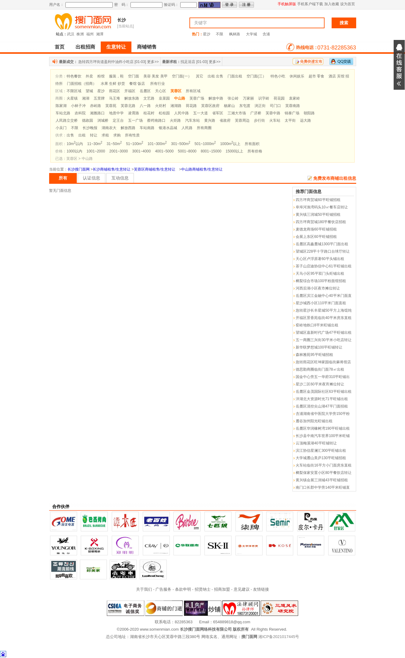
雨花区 (114, 91)
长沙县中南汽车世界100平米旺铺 (323, 436)
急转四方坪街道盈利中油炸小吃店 (106, 62)
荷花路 (191, 106)
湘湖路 (175, 106)
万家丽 (248, 98)
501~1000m (205, 144)
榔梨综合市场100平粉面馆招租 (321, 281)
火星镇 (72, 98)
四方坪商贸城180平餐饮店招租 (321, 222)
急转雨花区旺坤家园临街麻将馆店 (323, 362)
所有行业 (157, 83)
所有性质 (132, 135)
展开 (399, 65)
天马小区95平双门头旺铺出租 (320, 273)
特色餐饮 (74, 76)
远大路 (305, 120)
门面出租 (235, 76)
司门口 (275, 106)
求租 (105, 135)
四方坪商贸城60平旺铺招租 (318, 200)
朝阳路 (309, 113)
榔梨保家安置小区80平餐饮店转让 (323, 473)
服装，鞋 (116, 76)
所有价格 (254, 151)
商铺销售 (147, 46)
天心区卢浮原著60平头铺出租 (320, 259)
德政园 (87, 120)
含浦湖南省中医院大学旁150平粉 (323, 414)
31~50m (114, 144)
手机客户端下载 (310, 4)
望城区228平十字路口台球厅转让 (323, 251)
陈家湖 (61, 106)
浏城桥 (102, 120)
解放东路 (131, 98)
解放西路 (128, 128)
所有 (63, 177)
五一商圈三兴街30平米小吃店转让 (323, 340)
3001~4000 (141, 151)
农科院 (80, 113)
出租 (82, 135)
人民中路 (181, 113)
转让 (93, 135)
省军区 (217, 113)
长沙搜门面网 (79, 169)
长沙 (121, 20)
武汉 (70, 34)
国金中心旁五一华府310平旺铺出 (323, 377)
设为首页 (347, 4)
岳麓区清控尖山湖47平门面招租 (322, 406)
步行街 (259, 120)
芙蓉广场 (196, 98)
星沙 (206, 34)
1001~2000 (96, 151)
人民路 (187, 128)
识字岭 (263, 98)
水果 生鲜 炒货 (113, 83)
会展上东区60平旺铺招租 (316, 236)
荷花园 (279, 98)
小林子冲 (78, 106)
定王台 (118, 120)
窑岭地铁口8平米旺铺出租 (317, 325)
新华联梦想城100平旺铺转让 (319, 347)
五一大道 (200, 113)
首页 (59, 46)
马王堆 (114, 98)
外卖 (89, 76)
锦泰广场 (292, 113)
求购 (117, 135)
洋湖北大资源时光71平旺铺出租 (322, 399)
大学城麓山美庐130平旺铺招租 (321, 458)
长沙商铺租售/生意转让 (111, 169)
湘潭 (99, 34)
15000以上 (234, 151)
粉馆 (101, 76)
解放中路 (215, 98)
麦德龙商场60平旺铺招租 (316, 229)
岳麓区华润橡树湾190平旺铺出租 (323, 428)
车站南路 (147, 128)
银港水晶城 (168, 128)
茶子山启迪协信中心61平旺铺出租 (323, 266)
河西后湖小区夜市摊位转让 (318, 288)
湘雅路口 (97, 113)
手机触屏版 (287, 4)
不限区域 (74, 91)
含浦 (266, 34)
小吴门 (61, 128)
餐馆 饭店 (137, 83)
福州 (90, 34)
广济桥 (255, 113)
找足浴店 (188, 62)
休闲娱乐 (297, 76)
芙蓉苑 (110, 106)
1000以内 (74, 151)
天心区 (160, 91)
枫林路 (234, 34)
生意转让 (116, 46)
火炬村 (160, 106)
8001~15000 (211, 151)
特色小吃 (278, 76)
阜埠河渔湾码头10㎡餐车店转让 (322, 207)
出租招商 (85, 46)
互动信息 (120, 177)
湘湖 (85, 98)
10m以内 (75, 144)
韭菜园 (164, 98)
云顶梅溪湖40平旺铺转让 (316, 443)
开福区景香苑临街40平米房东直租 (323, 318)
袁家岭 (294, 98)
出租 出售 (215, 76)
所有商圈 (204, 128)
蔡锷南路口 (156, 120)
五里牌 (99, 98)
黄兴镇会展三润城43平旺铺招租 (322, 480)
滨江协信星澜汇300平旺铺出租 (321, 450)
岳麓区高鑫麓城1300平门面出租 (322, 244)
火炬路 (175, 120)
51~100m (134, 144)
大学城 (251, 34)
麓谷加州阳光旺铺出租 (314, 421)
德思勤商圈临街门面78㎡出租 (320, 369)
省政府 (225, 120)
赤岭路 (95, 106)
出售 (70, 135)
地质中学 (116, 113)
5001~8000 (187, 151)
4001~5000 (164, 151)
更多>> (153, 62)
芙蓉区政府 (210, 106)
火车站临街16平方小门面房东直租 (323, 465)
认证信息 (91, 177)
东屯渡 (244, 106)
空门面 (133, 76)
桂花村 (148, 113)
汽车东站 (192, 120)
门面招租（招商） (81, 83)
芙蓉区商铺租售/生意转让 (154, 169)
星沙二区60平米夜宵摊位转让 (320, 384)
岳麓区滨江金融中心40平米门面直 (323, 296)
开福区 (129, 91)
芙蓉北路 (128, 106)
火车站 (274, 120)
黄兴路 (209, 120)
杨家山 (229, 106)
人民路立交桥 (67, 120)
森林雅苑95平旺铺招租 (314, 355)
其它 (199, 76)
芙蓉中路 (273, 113)
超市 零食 (316, 76)
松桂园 (164, 113)
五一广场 (135, 120)
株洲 (80, 34)
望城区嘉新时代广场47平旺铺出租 (323, 332)
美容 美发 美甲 (155, 76)
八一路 (145, 106)
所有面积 (252, 144)
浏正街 (260, 106)
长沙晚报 (90, 128)
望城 (89, 91)
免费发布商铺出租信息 (334, 178)
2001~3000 (118, 151)
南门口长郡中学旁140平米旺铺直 (323, 487)
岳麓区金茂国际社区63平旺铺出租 (323, 391)
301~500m (180, 144)
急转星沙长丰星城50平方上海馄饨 (323, 310)
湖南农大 (109, 128)
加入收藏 (331, 4)
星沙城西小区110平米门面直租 (321, 303)
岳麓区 (145, 91)
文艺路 (148, 98)
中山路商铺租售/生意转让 (202, 169)
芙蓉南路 (292, 106)
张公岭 (233, 98)
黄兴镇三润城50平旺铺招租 (318, 214)
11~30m (94, 144)
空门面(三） (256, 76)
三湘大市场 (237, 113)
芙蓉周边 (242, 120)
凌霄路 (133, 113)
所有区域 (193, 91)
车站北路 (63, 113)
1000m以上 (230, 144)
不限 (219, 34)
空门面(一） (182, 76)
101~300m (157, 144)
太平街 (290, 120)
